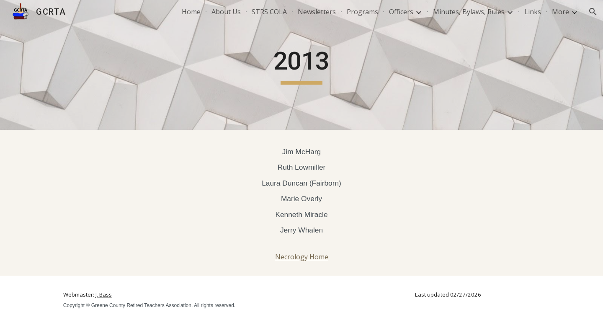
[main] (301, 65)
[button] (593, 12)
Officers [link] (401, 11)
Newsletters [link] (317, 11)
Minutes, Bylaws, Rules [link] (469, 11)
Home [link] (191, 11)
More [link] (560, 11)
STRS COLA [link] (269, 11)
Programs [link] (362, 11)
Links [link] (532, 11)
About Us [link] (226, 11)
